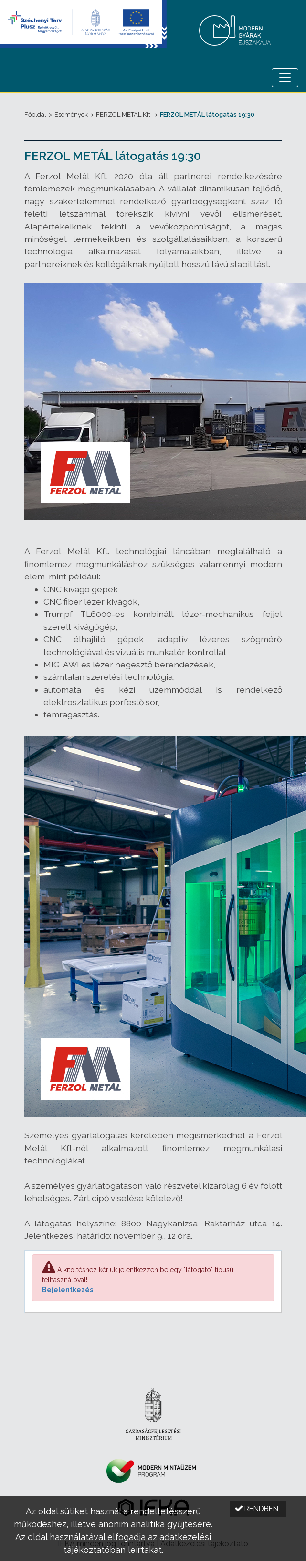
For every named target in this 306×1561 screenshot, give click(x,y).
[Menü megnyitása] (285, 77)
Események (71, 114)
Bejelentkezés (67, 1289)
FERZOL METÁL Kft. (124, 114)
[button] (258, 1509)
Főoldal (35, 114)
